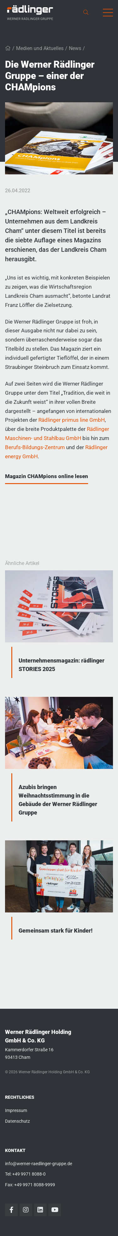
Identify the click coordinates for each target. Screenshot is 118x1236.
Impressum (16, 1110)
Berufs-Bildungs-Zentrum (35, 447)
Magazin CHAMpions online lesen (46, 476)
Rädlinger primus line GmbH (71, 420)
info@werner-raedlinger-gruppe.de (38, 1163)
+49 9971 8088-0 (29, 1174)
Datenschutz (17, 1121)
